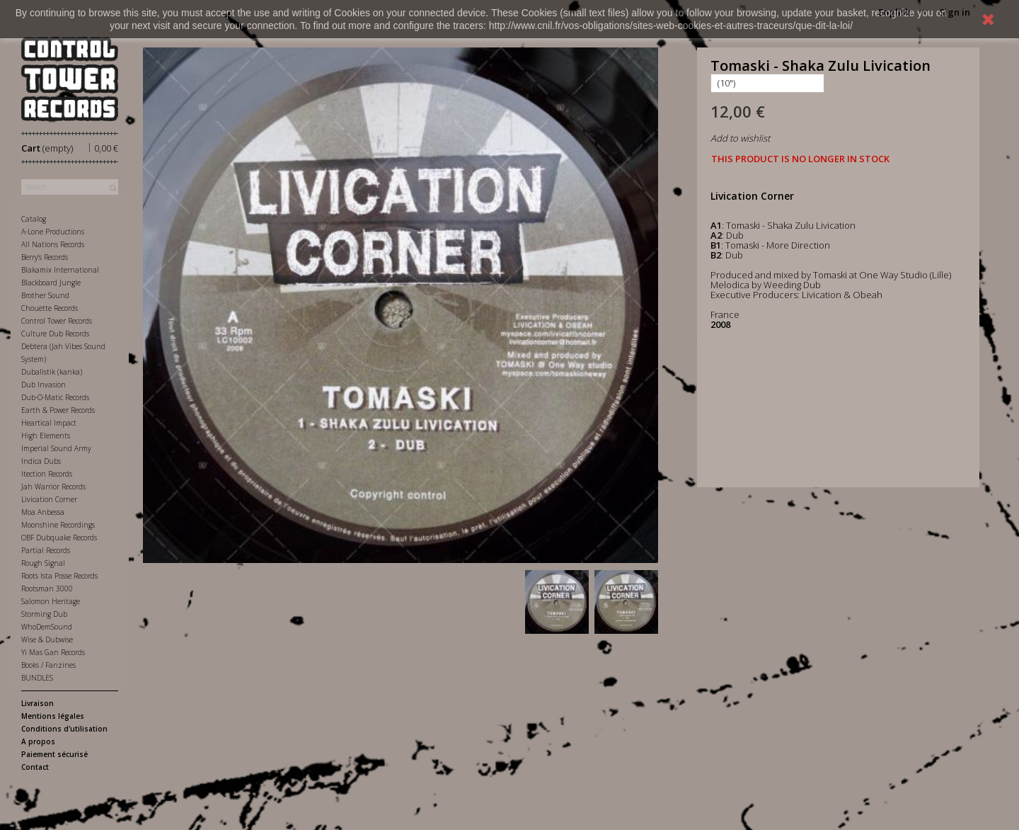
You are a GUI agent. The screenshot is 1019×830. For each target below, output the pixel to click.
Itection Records (46, 474)
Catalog (33, 219)
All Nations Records (52, 244)
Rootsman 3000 (47, 588)
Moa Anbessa (42, 512)
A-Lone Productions (52, 232)
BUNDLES (37, 678)
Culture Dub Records (55, 334)
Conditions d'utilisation (64, 729)
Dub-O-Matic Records (55, 397)
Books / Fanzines (48, 665)
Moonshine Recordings (58, 525)
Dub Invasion (43, 385)
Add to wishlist (740, 138)
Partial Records (45, 550)
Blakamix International (60, 270)
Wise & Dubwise (47, 639)
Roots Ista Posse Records (59, 576)
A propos (38, 741)
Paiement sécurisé (54, 754)
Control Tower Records (56, 321)
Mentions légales (52, 716)
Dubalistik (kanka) (51, 372)
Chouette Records (49, 308)
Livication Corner (49, 499)
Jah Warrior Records (53, 486)
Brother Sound (45, 295)
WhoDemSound (46, 627)
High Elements (45, 435)
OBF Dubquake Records (59, 537)
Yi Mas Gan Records (53, 652)
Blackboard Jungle (51, 283)
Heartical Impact (48, 423)
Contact (35, 767)
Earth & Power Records (58, 410)
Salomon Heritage (50, 601)
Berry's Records (44, 257)
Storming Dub (44, 614)
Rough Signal (43, 563)
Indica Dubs (41, 461)
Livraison (37, 703)
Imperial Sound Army (56, 448)
